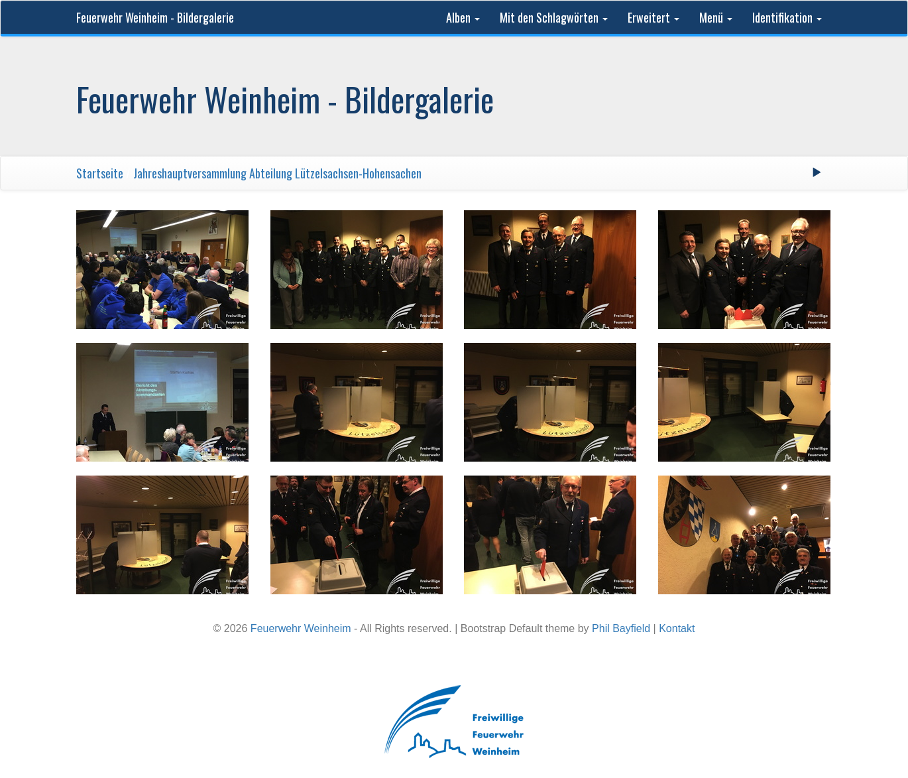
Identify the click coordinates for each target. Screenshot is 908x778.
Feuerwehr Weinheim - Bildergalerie (155, 17)
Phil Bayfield (621, 628)
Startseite (99, 173)
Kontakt (677, 628)
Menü (715, 17)
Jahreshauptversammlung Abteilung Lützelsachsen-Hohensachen (277, 173)
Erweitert (653, 17)
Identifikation (787, 17)
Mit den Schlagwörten (554, 17)
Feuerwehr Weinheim (301, 628)
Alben (463, 17)
